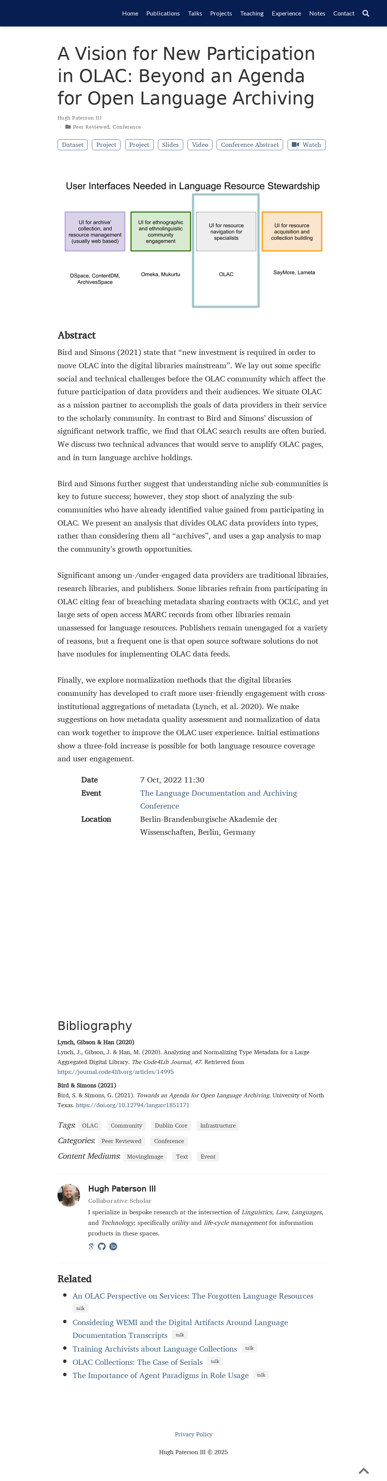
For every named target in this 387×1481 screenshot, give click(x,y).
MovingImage (145, 1157)
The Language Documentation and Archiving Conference (218, 799)
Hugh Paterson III (79, 117)
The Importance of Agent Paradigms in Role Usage (161, 1375)
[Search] (365, 13)
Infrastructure (218, 1126)
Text (182, 1157)
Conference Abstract (250, 144)
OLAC (90, 1126)
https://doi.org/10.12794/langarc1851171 (133, 1105)
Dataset (73, 144)
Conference (127, 126)
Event (208, 1157)
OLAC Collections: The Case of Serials (138, 1362)
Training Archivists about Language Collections (155, 1348)
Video (200, 144)
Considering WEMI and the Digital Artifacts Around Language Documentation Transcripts (180, 1329)
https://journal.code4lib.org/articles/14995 (115, 1071)
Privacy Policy (193, 1434)
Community (126, 1126)
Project (106, 144)
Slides (170, 144)
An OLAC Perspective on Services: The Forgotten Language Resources (193, 1295)
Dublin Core (171, 1126)
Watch (306, 144)
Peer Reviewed (91, 126)
